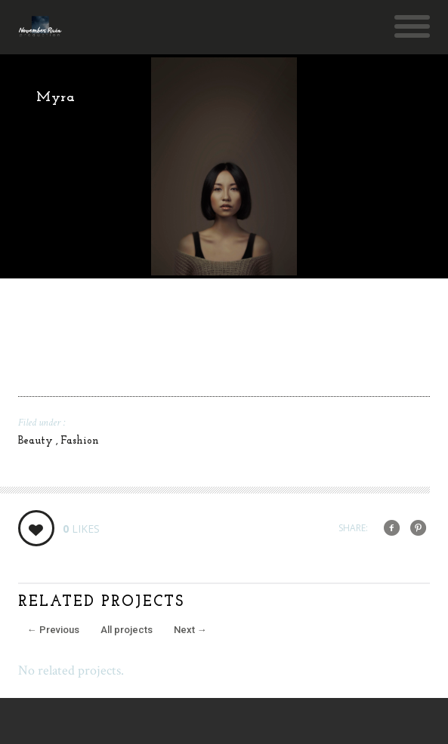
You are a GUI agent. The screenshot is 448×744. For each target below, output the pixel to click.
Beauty (37, 441)
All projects (126, 629)
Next (190, 629)
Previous (53, 629)
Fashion (79, 441)
